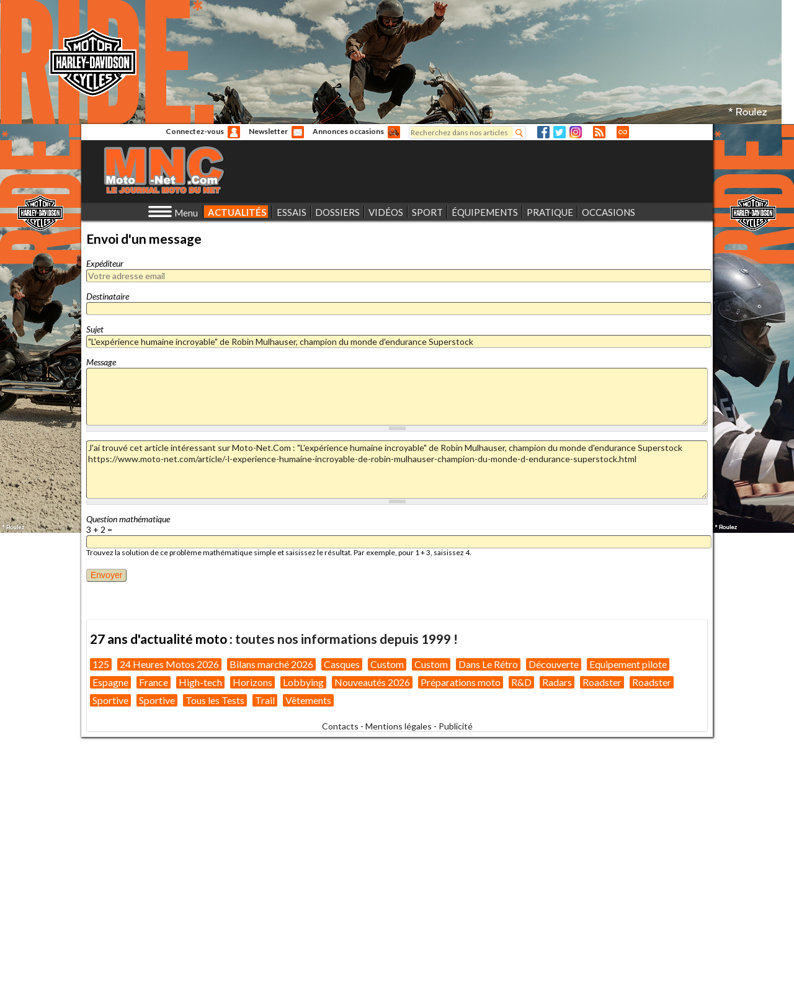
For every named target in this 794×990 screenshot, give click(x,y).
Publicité (456, 726)
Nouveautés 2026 (372, 682)
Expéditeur (104, 263)
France (153, 682)
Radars (557, 682)
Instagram (575, 132)
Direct (623, 132)
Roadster (602, 682)
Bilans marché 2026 (271, 664)
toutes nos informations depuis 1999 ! (346, 638)
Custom (387, 664)
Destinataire (107, 296)
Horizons (252, 682)
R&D (521, 682)
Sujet (95, 329)
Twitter (559, 132)
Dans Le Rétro (488, 664)
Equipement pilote (628, 664)
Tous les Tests (214, 700)
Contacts (340, 726)
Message (101, 362)
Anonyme (234, 132)
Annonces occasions (348, 131)
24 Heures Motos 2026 (169, 664)
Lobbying (303, 682)
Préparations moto (461, 682)
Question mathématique (128, 519)
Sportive (110, 700)
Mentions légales (398, 726)
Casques (342, 664)
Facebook (543, 132)
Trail (265, 700)
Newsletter (268, 131)
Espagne (110, 682)
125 (100, 664)
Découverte (554, 664)
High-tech (200, 682)
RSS (599, 132)
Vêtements (308, 700)
